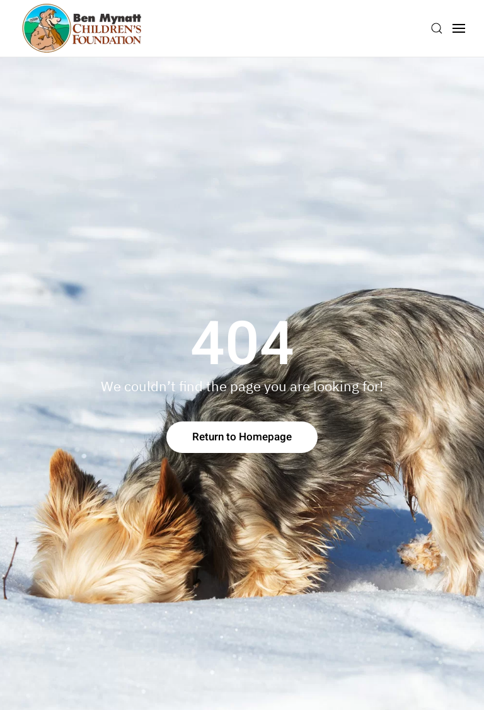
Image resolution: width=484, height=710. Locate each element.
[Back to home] (82, 28)
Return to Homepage (242, 437)
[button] (436, 28)
